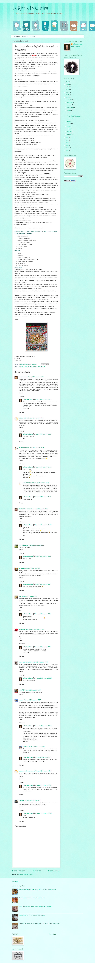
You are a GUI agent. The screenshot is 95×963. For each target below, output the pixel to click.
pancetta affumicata (25, 366)
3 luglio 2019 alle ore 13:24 (40, 509)
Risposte (22, 396)
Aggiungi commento (20, 826)
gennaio (69, 134)
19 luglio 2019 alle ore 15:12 (43, 771)
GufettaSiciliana (23, 545)
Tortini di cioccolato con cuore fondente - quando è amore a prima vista (39, 923)
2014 (67, 148)
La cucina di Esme (23, 629)
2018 (67, 137)
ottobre (69, 105)
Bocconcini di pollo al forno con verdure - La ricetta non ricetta (37, 889)
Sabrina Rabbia (23, 418)
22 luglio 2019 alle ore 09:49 (43, 813)
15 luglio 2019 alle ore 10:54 (43, 726)
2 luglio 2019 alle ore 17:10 (35, 418)
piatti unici (34, 366)
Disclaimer (25, 36)
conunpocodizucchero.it (25, 662)
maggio (69, 123)
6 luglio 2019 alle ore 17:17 (36, 629)
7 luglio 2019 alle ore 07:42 (43, 399)
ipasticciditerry (23, 377)
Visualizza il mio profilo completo (75, 47)
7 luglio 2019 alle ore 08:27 (43, 525)
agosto (69, 110)
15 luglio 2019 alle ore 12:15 (43, 757)
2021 (67, 92)
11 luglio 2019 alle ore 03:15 (40, 662)
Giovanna (21, 800)
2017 (67, 140)
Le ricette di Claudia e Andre (27, 771)
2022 (67, 89)
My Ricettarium (23, 447)
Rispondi (21, 393)
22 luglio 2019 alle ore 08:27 (32, 800)
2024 (67, 84)
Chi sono (32, 36)
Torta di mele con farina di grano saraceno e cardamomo (35, 906)
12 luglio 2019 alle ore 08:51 (32, 690)
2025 (67, 82)
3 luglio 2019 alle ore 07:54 (36, 447)
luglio (69, 113)
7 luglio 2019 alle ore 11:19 (42, 614)
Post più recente (18, 871)
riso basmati (41, 366)
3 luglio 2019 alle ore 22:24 (36, 545)
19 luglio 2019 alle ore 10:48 (40, 483)
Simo (20, 596)
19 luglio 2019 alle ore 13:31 (43, 497)
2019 (67, 97)
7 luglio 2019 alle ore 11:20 (43, 647)
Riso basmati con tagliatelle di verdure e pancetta (74, 116)
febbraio (69, 131)
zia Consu (21, 568)
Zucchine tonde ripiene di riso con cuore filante (32, 898)
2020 (67, 95)
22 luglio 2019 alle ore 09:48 (43, 785)
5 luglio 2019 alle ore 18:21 (32, 568)
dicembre (69, 100)
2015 (67, 145)
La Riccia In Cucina (30, 8)
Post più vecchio (54, 871)
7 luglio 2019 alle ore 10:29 (43, 556)
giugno (69, 121)
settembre (70, 107)
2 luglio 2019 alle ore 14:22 (35, 377)
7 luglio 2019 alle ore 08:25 (43, 467)
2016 (67, 142)
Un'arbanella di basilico (25, 509)
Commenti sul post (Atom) (25, 874)
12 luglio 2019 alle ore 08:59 (43, 678)
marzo (69, 129)
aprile (69, 126)
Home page (17, 36)
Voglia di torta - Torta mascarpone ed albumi (32, 915)
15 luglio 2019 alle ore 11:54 (37, 746)
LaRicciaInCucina (28, 399)
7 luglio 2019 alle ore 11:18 (42, 584)
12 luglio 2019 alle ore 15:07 (32, 700)
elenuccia (21, 700)
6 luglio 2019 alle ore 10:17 (29, 596)
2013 (67, 150)
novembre (70, 102)
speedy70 (21, 690)
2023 (67, 87)
